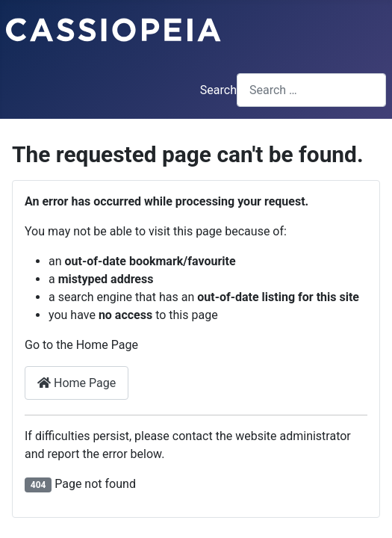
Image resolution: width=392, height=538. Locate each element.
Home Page (76, 383)
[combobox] (311, 90)
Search (218, 90)
